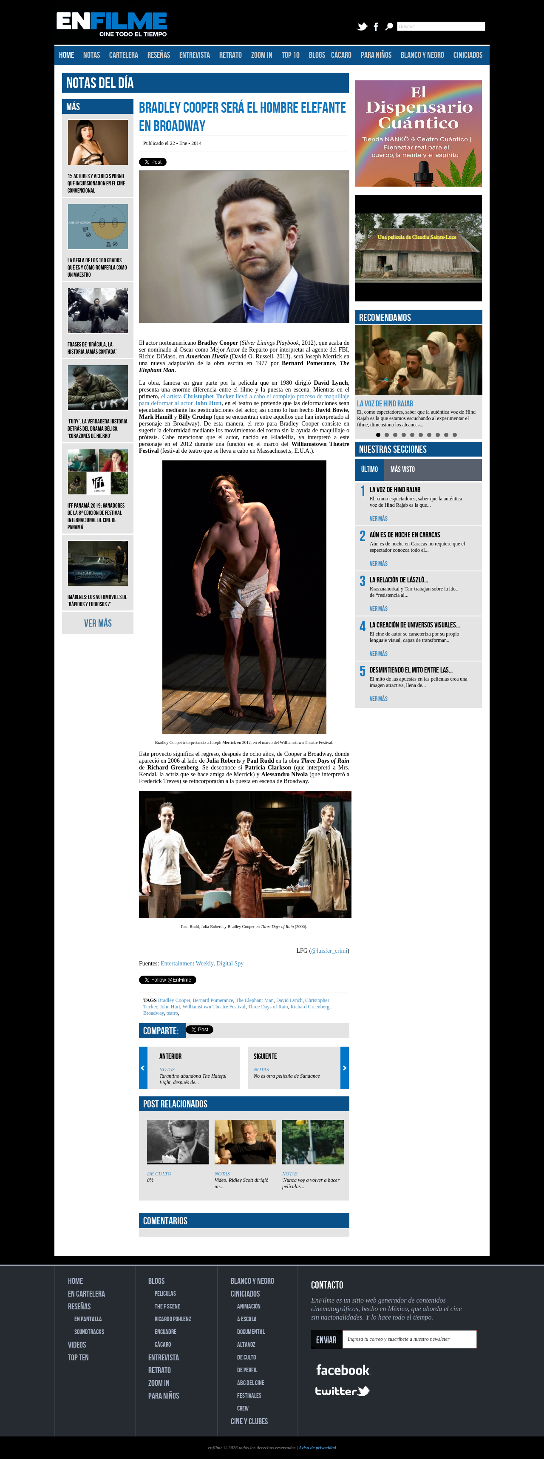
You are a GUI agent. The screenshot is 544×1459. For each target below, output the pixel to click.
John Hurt (169, 1007)
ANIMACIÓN (249, 1307)
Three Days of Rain (267, 1007)
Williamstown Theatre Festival (213, 1007)
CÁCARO (341, 55)
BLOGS (317, 55)
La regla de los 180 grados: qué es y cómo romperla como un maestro (98, 261)
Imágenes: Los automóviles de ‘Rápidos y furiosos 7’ (98, 594)
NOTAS (91, 55)
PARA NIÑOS (376, 55)
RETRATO (230, 55)
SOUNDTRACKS (89, 1332)
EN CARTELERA (86, 1294)
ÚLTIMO (369, 469)
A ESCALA (247, 1319)
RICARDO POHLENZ (173, 1319)
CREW (243, 1409)
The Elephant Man (254, 1000)
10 (455, 435)
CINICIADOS (467, 55)
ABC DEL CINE (250, 1383)
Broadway (153, 1013)
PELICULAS (165, 1294)
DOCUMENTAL (251, 1332)
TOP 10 (291, 55)
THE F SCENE (167, 1307)
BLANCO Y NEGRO (422, 55)
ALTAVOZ (246, 1345)
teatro (171, 1013)
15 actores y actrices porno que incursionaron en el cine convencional (98, 177)
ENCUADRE (165, 1332)
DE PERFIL (247, 1370)
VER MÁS (98, 623)
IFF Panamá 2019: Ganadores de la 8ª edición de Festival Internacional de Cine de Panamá (98, 510)
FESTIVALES (249, 1396)
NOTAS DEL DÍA (100, 83)
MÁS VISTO (403, 469)
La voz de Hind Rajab (385, 404)
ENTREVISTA (194, 55)
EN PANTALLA (88, 1319)
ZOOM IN (261, 55)
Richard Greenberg (309, 1007)
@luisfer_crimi (329, 951)
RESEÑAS (158, 55)
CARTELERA (123, 55)
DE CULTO (159, 1174)
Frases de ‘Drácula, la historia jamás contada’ (98, 341)
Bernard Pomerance (212, 1000)
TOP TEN (78, 1358)
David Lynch (289, 1000)
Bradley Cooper (174, 1000)
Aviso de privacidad (317, 1447)
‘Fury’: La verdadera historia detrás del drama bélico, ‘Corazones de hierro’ (98, 422)
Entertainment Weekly (187, 963)
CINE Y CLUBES (249, 1421)
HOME (66, 55)
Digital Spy (230, 963)
